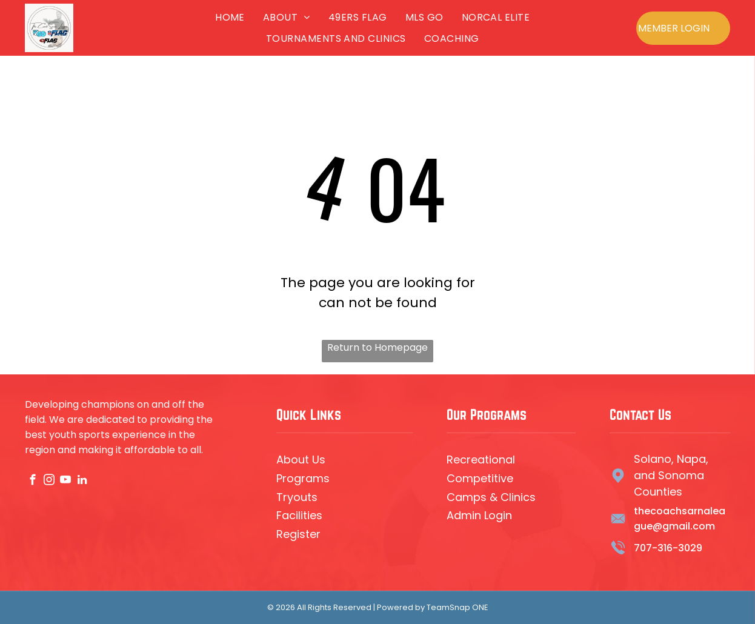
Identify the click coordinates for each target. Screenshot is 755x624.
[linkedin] (82, 481)
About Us (300, 459)
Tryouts (297, 497)
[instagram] (49, 481)
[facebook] (33, 481)
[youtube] (66, 481)
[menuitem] (230, 17)
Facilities (299, 515)
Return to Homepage (377, 347)
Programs (303, 478)
